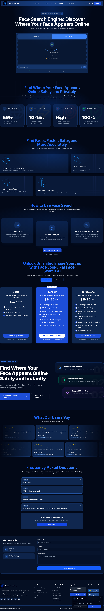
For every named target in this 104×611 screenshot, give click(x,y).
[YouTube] (19, 599)
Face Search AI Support (77, 589)
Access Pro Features (88, 336)
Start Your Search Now (52, 250)
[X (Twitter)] (8, 599)
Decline (80, 606)
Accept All (94, 606)
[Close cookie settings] (100, 597)
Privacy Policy (63, 608)
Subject (39, 546)
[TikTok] (1, 599)
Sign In (97, 3)
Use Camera (34, 36)
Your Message (41, 553)
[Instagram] (15, 599)
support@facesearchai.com (17, 550)
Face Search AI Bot (79, 594)
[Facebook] (12, 599)
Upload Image (69, 36)
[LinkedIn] (5, 599)
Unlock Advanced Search (52, 336)
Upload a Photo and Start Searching (15, 396)
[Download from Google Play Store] (96, 590)
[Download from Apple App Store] (96, 594)
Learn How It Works (39, 396)
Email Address (41, 539)
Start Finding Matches (16, 336)
